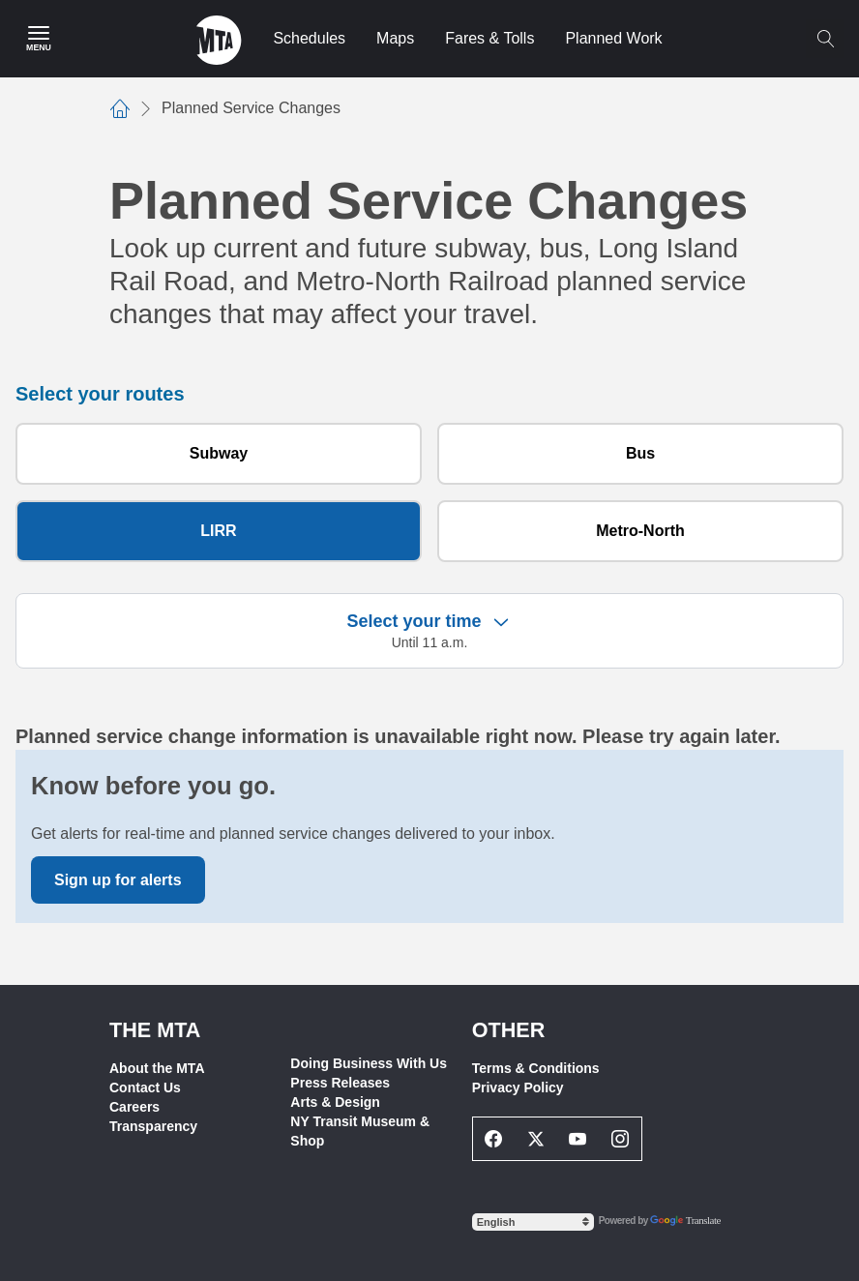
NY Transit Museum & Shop (360, 1131)
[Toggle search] (825, 38)
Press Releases (340, 1082)
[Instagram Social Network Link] (620, 1138)
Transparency (153, 1126)
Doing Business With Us (368, 1063)
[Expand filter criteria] (501, 621)
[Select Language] (533, 1222)
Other (509, 1030)
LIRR (218, 530)
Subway (219, 453)
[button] (429, 631)
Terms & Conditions (536, 1068)
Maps (395, 38)
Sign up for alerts (118, 880)
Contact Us (145, 1087)
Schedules (309, 38)
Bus (640, 453)
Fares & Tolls (489, 38)
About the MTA (157, 1068)
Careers (134, 1107)
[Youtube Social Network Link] (578, 1138)
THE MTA (154, 1030)
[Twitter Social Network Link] (536, 1138)
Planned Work (613, 38)
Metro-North (640, 530)
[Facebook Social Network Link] (494, 1138)
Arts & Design (335, 1102)
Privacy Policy (518, 1087)
